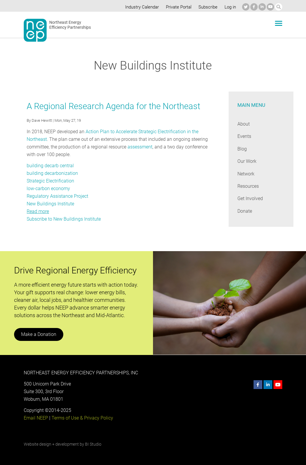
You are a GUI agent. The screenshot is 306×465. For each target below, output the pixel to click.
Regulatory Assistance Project (57, 196)
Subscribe (206, 7)
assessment (140, 147)
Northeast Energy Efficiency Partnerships (70, 25)
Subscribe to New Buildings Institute (64, 219)
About (243, 124)
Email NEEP (36, 418)
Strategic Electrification (50, 181)
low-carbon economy (48, 188)
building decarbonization (52, 173)
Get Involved (250, 198)
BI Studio (93, 444)
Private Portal (177, 7)
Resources (248, 186)
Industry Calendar (140, 7)
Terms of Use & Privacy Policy (81, 418)
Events (244, 136)
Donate (244, 211)
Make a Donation (38, 334)
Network (246, 174)
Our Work (246, 161)
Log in (229, 7)
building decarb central (50, 165)
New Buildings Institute (50, 204)
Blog (241, 149)
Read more (38, 211)
